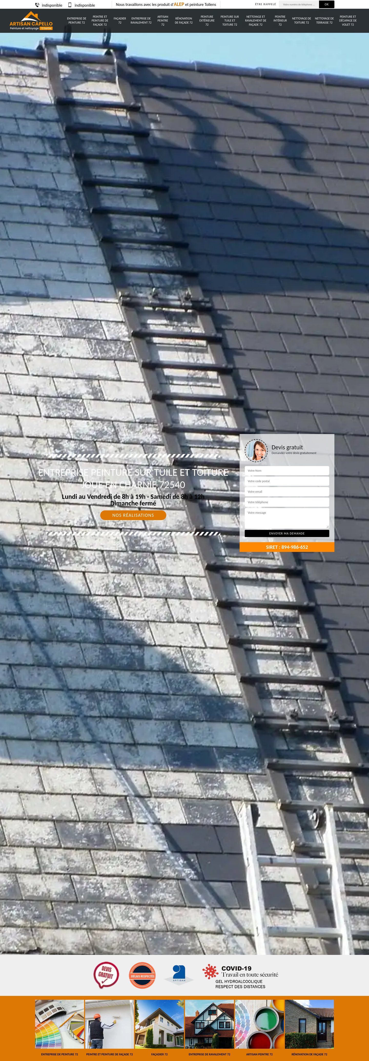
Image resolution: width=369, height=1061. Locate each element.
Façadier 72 (120, 20)
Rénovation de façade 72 (183, 20)
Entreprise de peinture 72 (76, 20)
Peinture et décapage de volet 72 (348, 20)
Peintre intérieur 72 (280, 20)
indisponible (48, 5)
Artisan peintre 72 (162, 20)
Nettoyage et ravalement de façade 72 (255, 20)
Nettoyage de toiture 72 (301, 20)
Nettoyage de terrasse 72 (324, 20)
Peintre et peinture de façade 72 (100, 20)
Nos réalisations (133, 515)
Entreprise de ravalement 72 (141, 20)
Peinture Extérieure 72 (206, 20)
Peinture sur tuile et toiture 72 (230, 20)
